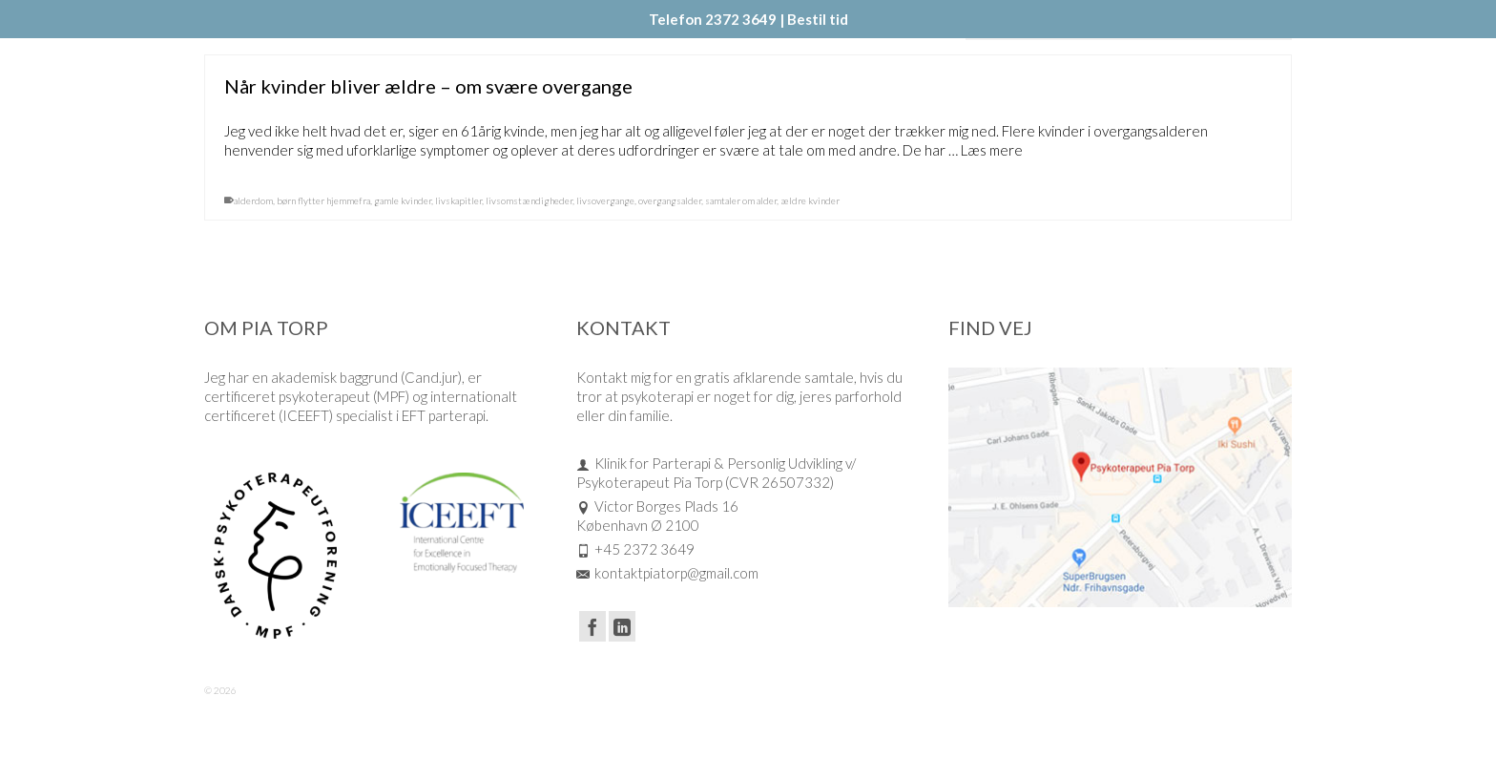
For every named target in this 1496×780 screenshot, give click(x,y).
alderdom (253, 200)
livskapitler (458, 200)
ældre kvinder (810, 200)
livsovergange (605, 200)
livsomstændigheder (529, 200)
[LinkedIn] (622, 626)
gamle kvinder (402, 200)
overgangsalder (669, 200)
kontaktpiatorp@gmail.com (667, 572)
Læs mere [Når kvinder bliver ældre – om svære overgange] (992, 149)
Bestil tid (817, 19)
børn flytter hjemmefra (323, 200)
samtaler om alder (741, 200)
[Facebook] (592, 626)
